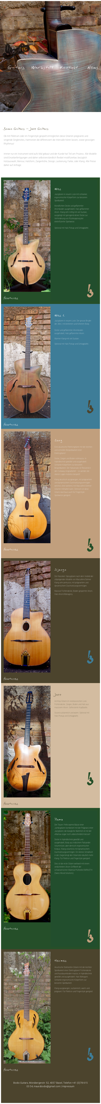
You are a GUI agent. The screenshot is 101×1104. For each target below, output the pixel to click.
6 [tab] (32, 416)
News (92, 66)
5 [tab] (32, 290)
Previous (7, 236)
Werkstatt (42, 66)
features (11, 297)
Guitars (16, 66)
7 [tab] (35, 416)
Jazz (57, 693)
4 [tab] (29, 290)
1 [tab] (22, 290)
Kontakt (69, 66)
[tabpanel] (27, 236)
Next (46, 236)
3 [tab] (27, 290)
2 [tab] (24, 290)
